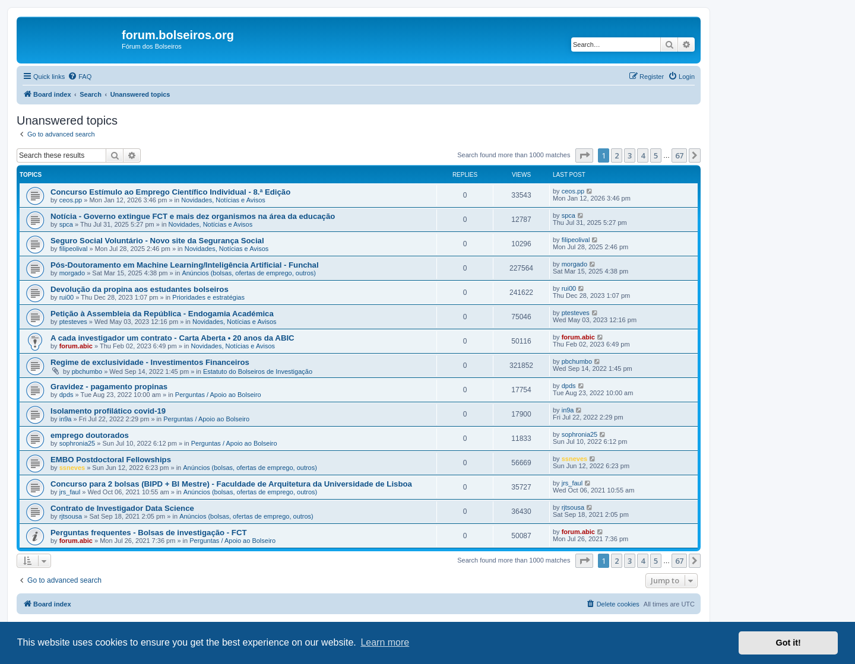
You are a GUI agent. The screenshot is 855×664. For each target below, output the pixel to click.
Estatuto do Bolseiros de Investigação (257, 371)
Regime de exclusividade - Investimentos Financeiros (149, 362)
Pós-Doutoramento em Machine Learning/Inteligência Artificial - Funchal (184, 264)
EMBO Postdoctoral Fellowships (110, 459)
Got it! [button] (788, 642)
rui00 (66, 297)
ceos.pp (71, 200)
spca (66, 224)
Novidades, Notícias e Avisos (223, 200)
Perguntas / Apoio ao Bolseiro (218, 394)
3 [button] (630, 155)
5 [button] (656, 155)
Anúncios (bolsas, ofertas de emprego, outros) (249, 273)
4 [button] (643, 155)
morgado (72, 273)
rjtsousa (71, 516)
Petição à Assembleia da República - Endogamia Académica (162, 313)
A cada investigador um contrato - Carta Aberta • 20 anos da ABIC (172, 337)
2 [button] (617, 155)
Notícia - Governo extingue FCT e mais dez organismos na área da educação (192, 216)
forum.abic (76, 346)
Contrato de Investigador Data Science (122, 508)
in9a (65, 418)
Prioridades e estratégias (208, 297)
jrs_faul (69, 491)
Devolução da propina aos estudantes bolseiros (139, 289)
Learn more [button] (384, 642)
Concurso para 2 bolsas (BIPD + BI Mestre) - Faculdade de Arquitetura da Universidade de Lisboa (231, 483)
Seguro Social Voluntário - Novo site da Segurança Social (157, 240)
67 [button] (679, 155)
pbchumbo (87, 371)
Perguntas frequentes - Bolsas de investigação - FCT (148, 532)
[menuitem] (79, 76)
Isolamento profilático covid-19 (108, 410)
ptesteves (73, 321)
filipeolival (73, 248)
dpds (66, 394)
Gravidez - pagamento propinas (108, 386)
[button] (584, 155)
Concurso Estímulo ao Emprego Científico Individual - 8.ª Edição (170, 192)
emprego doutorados (89, 435)
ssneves (72, 467)
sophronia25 (77, 443)
